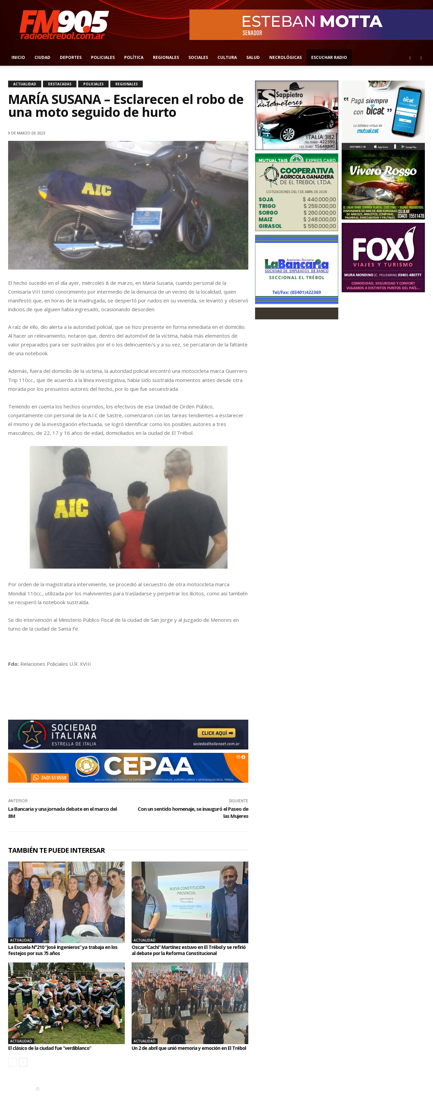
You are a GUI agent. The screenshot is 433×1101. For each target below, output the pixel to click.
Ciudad (42, 57)
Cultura (227, 57)
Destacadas (59, 84)
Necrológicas (285, 57)
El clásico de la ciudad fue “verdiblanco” (54, 1048)
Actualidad (24, 84)
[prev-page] (12, 1068)
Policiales (103, 57)
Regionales (166, 57)
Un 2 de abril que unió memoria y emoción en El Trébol (188, 1051)
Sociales (198, 57)
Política (133, 57)
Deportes (71, 57)
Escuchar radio (329, 57)
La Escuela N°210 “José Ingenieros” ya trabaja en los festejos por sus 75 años (65, 950)
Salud (253, 57)
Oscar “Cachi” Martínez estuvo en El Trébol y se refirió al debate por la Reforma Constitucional (188, 950)
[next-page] (23, 1068)
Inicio (18, 57)
